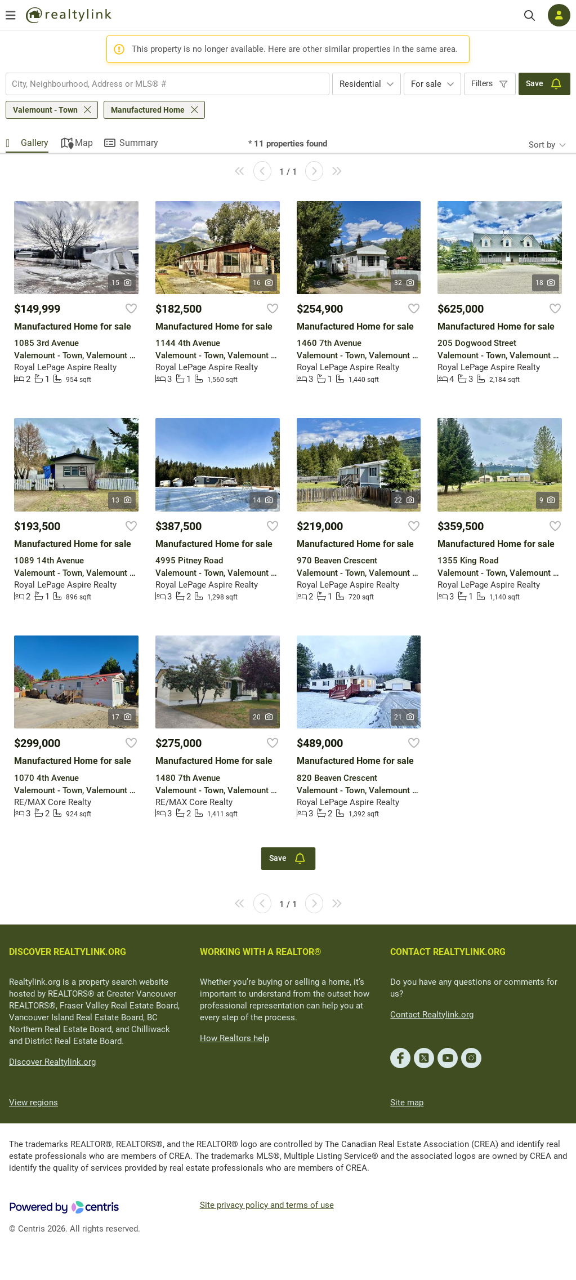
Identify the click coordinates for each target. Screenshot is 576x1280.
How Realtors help (234, 1038)
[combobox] (167, 84)
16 (263, 283)
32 (404, 283)
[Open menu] (10, 15)
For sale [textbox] (426, 84)
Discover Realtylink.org (52, 1062)
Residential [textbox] (360, 84)
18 (545, 283)
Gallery (34, 142)
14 (263, 500)
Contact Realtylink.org (432, 1015)
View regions (33, 1102)
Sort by (542, 145)
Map (84, 142)
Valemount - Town (45, 109)
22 (404, 500)
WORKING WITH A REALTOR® (261, 951)
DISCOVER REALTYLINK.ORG (67, 951)
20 (263, 717)
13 (121, 500)
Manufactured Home (148, 109)
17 (121, 717)
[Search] (529, 15)
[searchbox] (160, 84)
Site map (406, 1102)
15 (121, 283)
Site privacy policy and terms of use (267, 1205)
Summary (138, 142)
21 (404, 717)
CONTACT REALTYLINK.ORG (448, 951)
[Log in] (559, 15)
